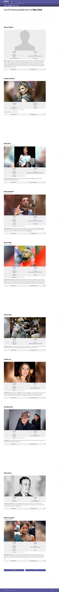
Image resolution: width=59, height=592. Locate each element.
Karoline (14, 104)
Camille (14, 384)
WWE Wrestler (35, 223)
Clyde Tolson (8, 473)
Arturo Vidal (7, 242)
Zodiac (16, 3)
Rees (35, 340)
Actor (14, 109)
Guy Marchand (8, 407)
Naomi (14, 543)
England (38, 547)
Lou (35, 384)
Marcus (14, 52)
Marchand (35, 432)
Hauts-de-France (37, 388)
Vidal (35, 268)
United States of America (34, 56)
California (40, 343)
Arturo (14, 268)
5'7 (15, 224)
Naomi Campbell (9, 518)
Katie (14, 169)
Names (9, 3)
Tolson (35, 498)
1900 (16, 501)
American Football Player (14, 58)
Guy (14, 432)
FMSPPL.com (13, 590)
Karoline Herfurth (9, 78)
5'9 (15, 550)
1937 (16, 435)
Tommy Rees (8, 315)
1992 (16, 387)
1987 (16, 271)
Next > (36, 570)
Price (35, 169)
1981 (16, 220)
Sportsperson (35, 58)
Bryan (14, 217)
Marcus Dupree (8, 27)
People (5, 3)
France (33, 388)
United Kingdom (34, 547)
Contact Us (52, 590)
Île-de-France (37, 435)
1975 (35, 501)
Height (24, 3)
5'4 (15, 176)
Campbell (35, 543)
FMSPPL (6, 1)
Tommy (14, 340)
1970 (16, 546)
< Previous (14, 570)
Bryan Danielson (9, 191)
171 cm (13, 224)
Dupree (35, 52)
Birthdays (12, 3)
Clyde (14, 498)
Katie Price (7, 143)
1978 (16, 172)
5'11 (15, 275)
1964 (16, 55)
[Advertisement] (29, 18)
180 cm (13, 275)
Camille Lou (7, 359)
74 (38, 501)
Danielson (35, 217)
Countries (20, 3)
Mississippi (40, 56)
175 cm (13, 550)
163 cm (13, 176)
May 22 (13, 55)
